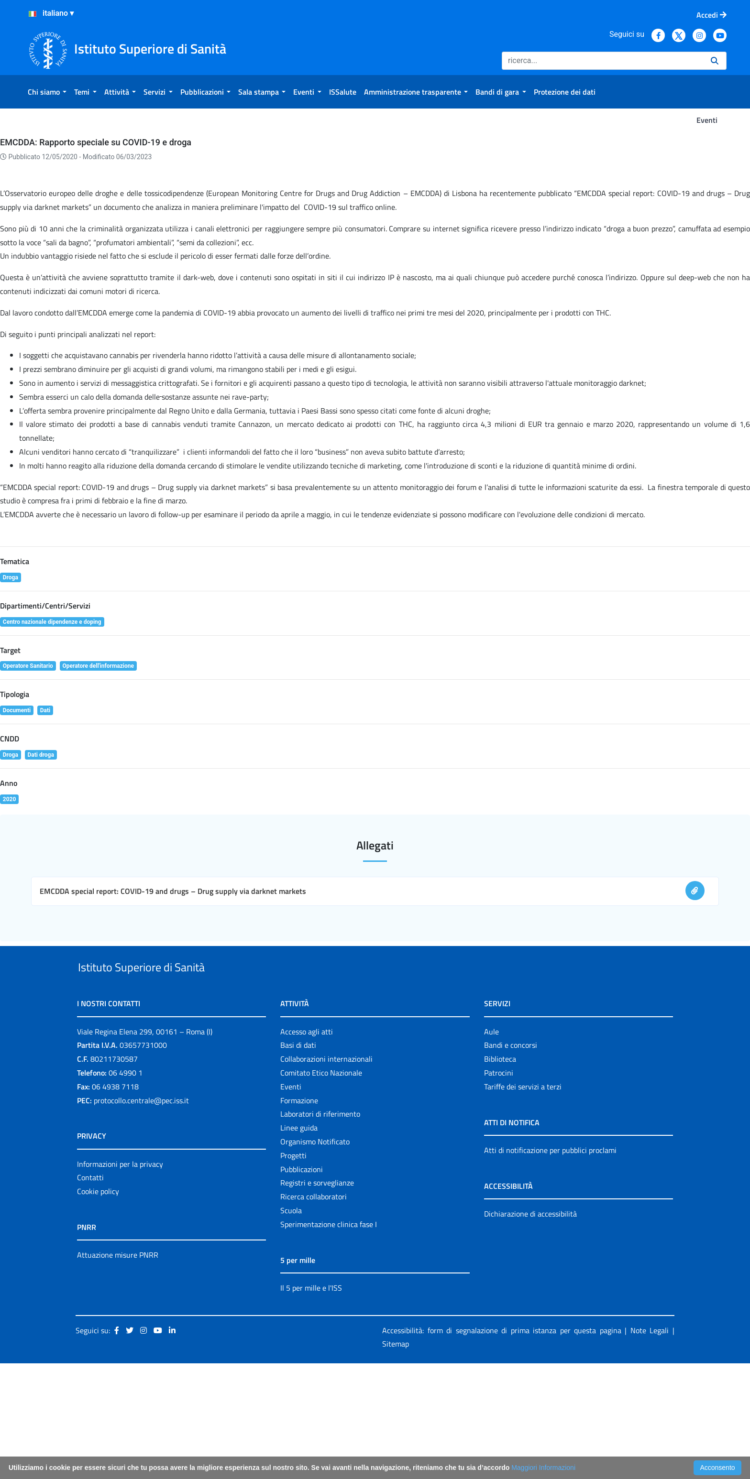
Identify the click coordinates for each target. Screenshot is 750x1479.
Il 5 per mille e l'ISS (311, 1403)
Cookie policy (98, 1307)
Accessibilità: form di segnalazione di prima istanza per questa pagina (501, 1446)
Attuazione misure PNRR (117, 1370)
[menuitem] (47, 91)
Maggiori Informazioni (543, 1467)
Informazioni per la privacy (120, 1279)
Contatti (90, 1293)
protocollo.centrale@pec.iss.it (141, 1216)
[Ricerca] (602, 61)
